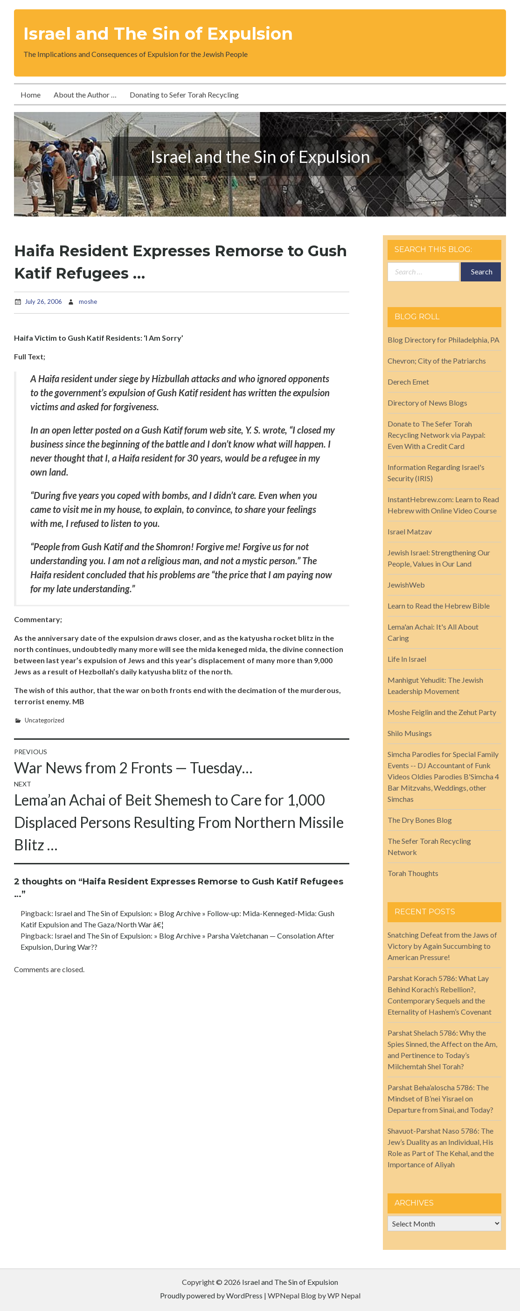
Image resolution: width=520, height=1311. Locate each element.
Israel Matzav (410, 531)
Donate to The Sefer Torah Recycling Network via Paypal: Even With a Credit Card (436, 434)
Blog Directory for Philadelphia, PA (443, 339)
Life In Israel (407, 658)
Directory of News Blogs (427, 402)
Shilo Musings (410, 733)
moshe (88, 301)
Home (31, 94)
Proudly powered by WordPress (211, 1295)
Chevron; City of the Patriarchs (437, 360)
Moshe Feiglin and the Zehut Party (442, 712)
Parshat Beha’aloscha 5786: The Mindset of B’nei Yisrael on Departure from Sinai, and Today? (440, 1098)
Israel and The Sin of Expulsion (158, 33)
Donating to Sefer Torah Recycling (184, 94)
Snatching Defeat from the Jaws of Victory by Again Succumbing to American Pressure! (442, 945)
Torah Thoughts (413, 873)
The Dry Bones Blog (420, 819)
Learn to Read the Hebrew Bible (439, 605)
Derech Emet (408, 381)
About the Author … (85, 94)
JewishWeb (406, 584)
